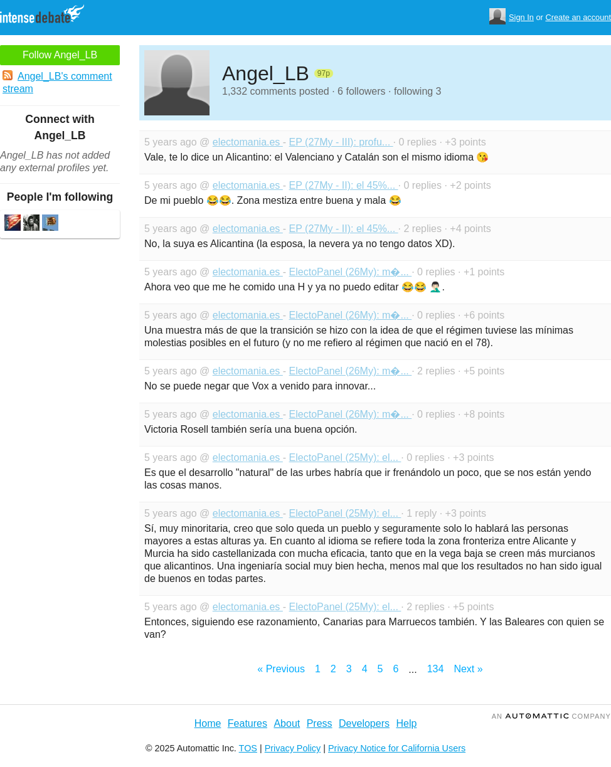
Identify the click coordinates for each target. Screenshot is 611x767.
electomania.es (248, 142)
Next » (468, 669)
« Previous (281, 669)
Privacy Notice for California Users (396, 748)
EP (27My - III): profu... (341, 142)
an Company (551, 716)
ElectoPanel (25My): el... (345, 457)
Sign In (521, 17)
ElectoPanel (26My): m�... (350, 272)
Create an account (578, 17)
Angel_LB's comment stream (57, 82)
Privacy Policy (293, 748)
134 (435, 669)
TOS (248, 748)
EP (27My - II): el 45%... (343, 185)
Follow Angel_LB (60, 55)
